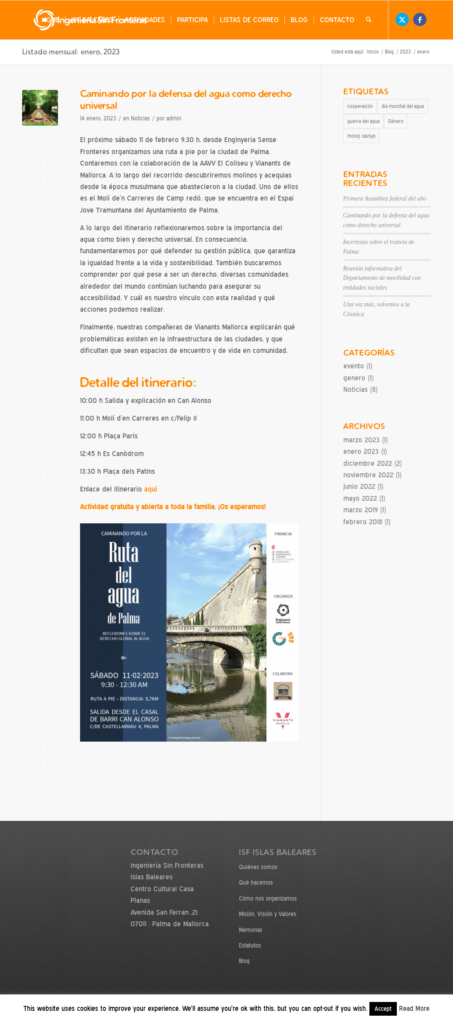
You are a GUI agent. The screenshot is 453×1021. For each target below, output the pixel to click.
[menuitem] (50, 19)
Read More (414, 1009)
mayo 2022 (360, 498)
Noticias (140, 118)
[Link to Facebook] (419, 19)
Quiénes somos (258, 867)
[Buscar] (368, 19)
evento (353, 366)
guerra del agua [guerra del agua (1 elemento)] (363, 121)
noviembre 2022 (368, 475)
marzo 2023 (361, 440)
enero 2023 (361, 451)
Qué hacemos (256, 882)
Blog (244, 961)
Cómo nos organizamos (268, 898)
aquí (150, 489)
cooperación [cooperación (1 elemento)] (360, 106)
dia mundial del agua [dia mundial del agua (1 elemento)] (402, 106)
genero (354, 378)
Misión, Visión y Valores (267, 914)
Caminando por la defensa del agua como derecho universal (186, 99)
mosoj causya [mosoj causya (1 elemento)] (361, 136)
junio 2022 (359, 486)
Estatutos (250, 945)
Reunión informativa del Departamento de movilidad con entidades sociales (382, 278)
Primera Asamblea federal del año (384, 198)
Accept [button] (383, 1009)
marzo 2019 (360, 510)
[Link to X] (402, 19)
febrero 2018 (362, 522)
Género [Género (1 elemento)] (395, 121)
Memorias (250, 930)
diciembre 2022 (367, 463)
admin (173, 118)
